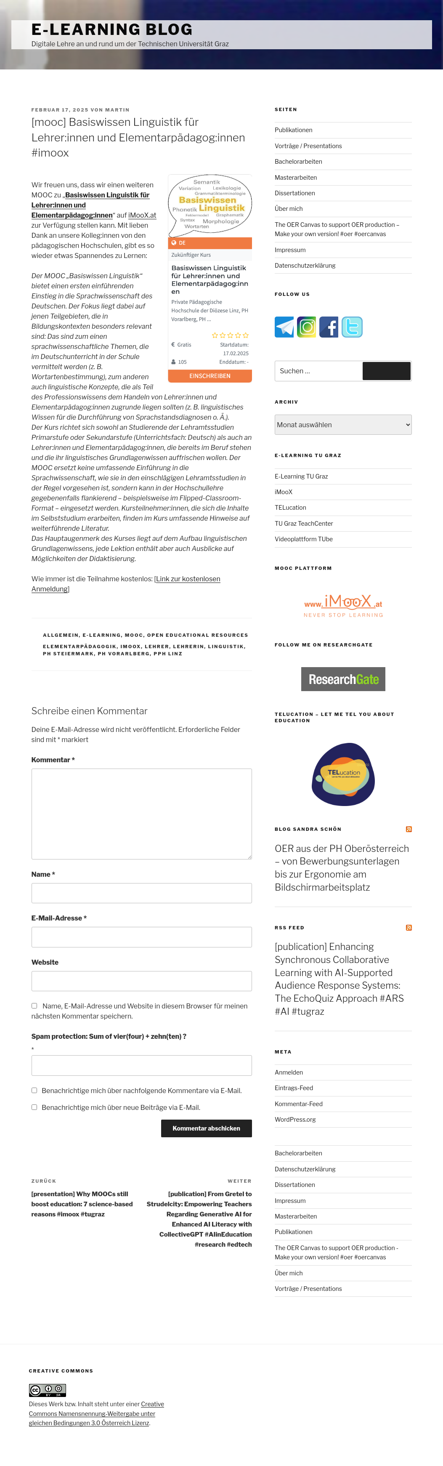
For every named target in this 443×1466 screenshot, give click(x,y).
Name (44, 874)
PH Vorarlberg (124, 654)
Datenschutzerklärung (305, 265)
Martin (117, 110)
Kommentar (53, 760)
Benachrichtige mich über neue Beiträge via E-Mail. (121, 1108)
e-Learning (102, 635)
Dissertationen (295, 193)
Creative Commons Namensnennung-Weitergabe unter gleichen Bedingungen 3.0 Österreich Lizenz (96, 1413)
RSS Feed (290, 928)
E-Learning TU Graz (301, 476)
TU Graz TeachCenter (304, 523)
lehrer (157, 646)
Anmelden (289, 1072)
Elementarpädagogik (80, 646)
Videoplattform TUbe (304, 539)
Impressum (290, 249)
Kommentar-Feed (299, 1103)
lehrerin (188, 646)
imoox (131, 646)
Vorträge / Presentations (308, 145)
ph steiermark (68, 654)
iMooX (283, 491)
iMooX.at (142, 215)
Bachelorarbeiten (298, 161)
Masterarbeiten (296, 177)
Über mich (289, 208)
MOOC (134, 635)
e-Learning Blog (113, 29)
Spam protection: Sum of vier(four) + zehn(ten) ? (109, 1036)
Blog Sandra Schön (308, 829)
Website (45, 962)
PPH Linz (168, 654)
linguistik (226, 646)
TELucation (290, 507)
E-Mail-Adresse (59, 918)
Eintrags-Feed (294, 1087)
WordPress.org (295, 1119)
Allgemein (61, 635)
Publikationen (294, 129)
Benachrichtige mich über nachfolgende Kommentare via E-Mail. (142, 1091)
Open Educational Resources (198, 635)
